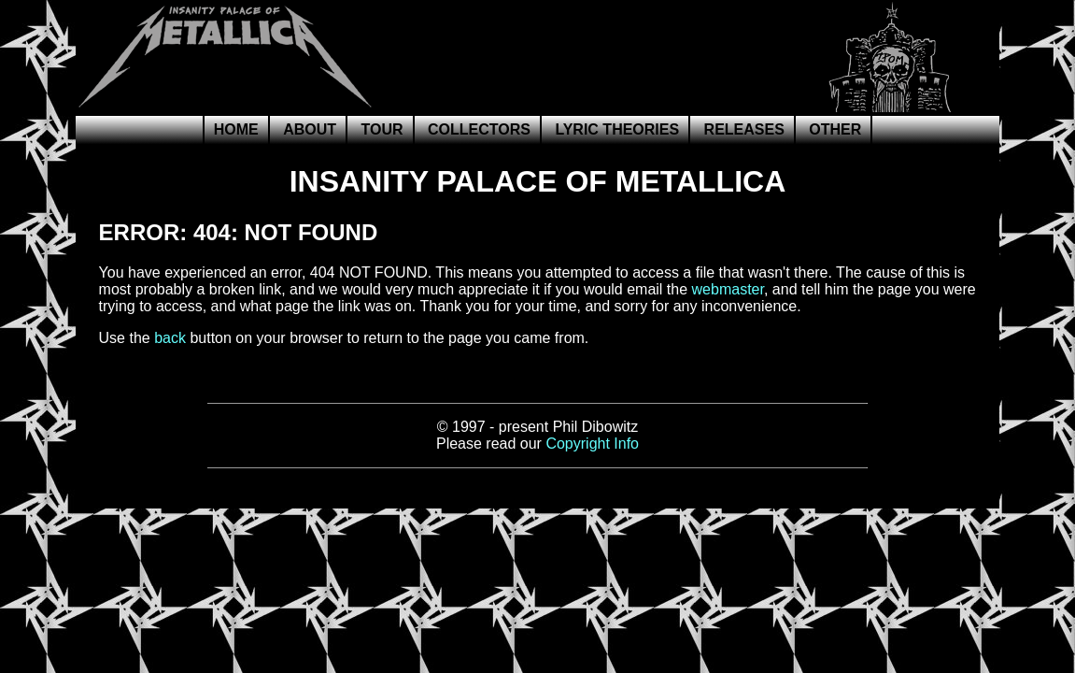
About (309, 129)
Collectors (479, 129)
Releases (744, 129)
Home (236, 129)
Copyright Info (592, 443)
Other (835, 129)
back (170, 338)
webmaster (728, 289)
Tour (382, 129)
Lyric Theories (617, 129)
